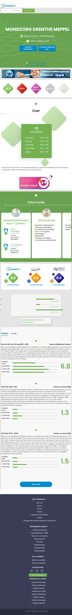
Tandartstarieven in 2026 (39, 533)
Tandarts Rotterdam (39, 585)
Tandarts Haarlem (38, 603)
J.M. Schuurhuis (16, 245)
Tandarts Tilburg (39, 597)
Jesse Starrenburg (15, 230)
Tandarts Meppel (16, 10)
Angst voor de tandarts (40, 536)
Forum (39, 509)
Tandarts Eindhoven (39, 594)
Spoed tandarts (39, 539)
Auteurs (39, 506)
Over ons (39, 503)
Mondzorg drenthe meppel (29, 10)
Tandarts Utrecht (39, 588)
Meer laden (36, 484)
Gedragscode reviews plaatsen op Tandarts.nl (40, 520)
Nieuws (39, 512)
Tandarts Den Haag (38, 591)
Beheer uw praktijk (38, 560)
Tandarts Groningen (39, 600)
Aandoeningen (40, 548)
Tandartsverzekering (39, 530)
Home (5, 10)
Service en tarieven (39, 563)
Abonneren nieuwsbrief (38, 575)
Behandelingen (39, 545)
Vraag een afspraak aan (46, 48)
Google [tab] (14, 333)
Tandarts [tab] (4, 333)
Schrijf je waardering (28, 48)
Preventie (39, 542)
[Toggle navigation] (69, 6)
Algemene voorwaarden (39, 514)
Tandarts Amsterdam (38, 582)
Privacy (39, 517)
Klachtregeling (40, 550)
